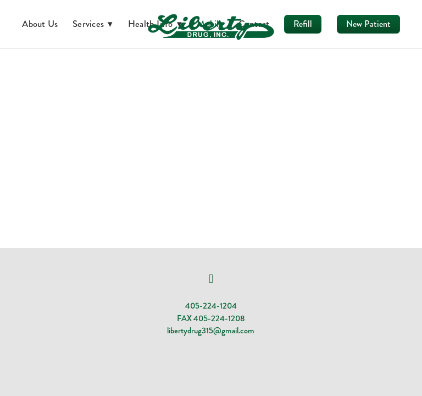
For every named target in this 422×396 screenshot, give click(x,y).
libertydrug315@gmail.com (210, 330)
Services (93, 23)
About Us (40, 23)
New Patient (368, 24)
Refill (302, 24)
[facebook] (211, 279)
